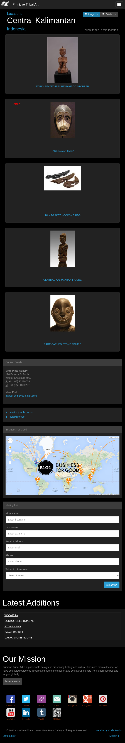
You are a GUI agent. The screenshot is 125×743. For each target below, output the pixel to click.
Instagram (72, 706)
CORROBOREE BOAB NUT (20, 620)
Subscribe (111, 585)
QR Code (57, 719)
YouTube (10, 719)
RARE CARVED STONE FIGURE (62, 344)
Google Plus (87, 706)
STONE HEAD (12, 626)
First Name (12, 513)
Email (56, 706)
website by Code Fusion (109, 730)
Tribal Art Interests (17, 569)
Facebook (10, 706)
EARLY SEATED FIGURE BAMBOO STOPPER (62, 86)
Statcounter (9, 735)
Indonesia (16, 28)
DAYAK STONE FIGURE (18, 637)
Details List (109, 14)
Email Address (14, 541)
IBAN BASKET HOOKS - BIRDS (62, 215)
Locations (14, 14)
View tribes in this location (101, 30)
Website (41, 706)
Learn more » (12, 681)
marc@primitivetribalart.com (21, 395)
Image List (91, 14)
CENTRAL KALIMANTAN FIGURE (62, 279)
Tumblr (41, 719)
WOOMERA (11, 615)
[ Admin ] (114, 735)
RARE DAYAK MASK (62, 150)
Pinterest (103, 706)
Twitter (26, 706)
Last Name (12, 527)
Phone (9, 555)
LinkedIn (26, 719)
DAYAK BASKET (13, 632)
